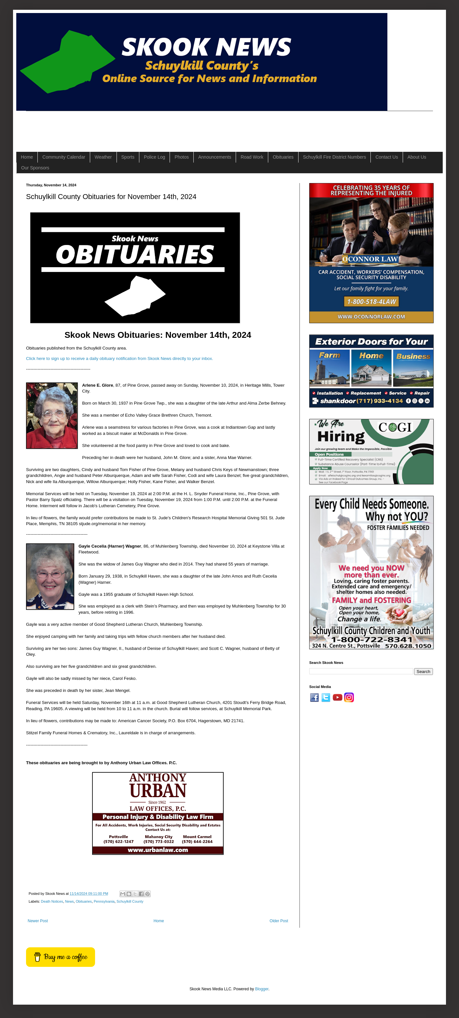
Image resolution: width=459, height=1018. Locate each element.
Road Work (252, 157)
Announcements (214, 157)
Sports (127, 157)
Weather (103, 157)
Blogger (262, 989)
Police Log (154, 157)
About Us (417, 157)
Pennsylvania (104, 901)
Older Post (279, 921)
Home (27, 157)
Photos (181, 157)
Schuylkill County (130, 901)
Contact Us (386, 157)
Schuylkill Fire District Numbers (334, 157)
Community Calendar (63, 157)
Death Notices (52, 901)
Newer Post (38, 921)
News (69, 901)
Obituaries (283, 157)
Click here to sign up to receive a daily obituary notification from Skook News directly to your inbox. (119, 358)
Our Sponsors (35, 167)
